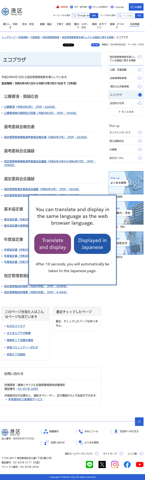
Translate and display (52, 243)
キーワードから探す (74, 15)
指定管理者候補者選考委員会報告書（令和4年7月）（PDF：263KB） (46, 137)
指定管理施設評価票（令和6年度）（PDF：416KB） (36, 292)
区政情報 (23, 37)
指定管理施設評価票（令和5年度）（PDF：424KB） (36, 286)
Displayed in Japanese (92, 243)
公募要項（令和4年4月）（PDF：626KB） (30, 107)
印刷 (96, 45)
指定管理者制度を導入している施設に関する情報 (88, 37)
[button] (62, 7)
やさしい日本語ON (100, 7)
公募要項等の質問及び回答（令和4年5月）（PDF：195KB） (41, 113)
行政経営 (35, 37)
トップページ (8, 37)
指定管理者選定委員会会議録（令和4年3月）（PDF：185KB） (42, 189)
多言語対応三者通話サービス (25, 399)
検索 (139, 16)
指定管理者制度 (51, 37)
